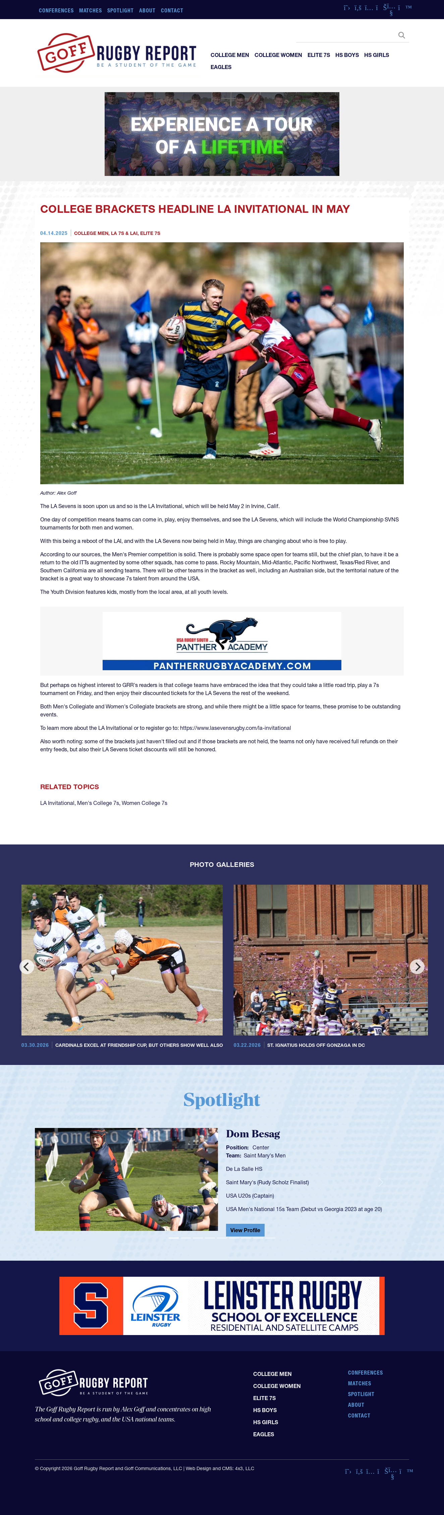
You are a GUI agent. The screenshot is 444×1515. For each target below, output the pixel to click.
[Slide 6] (234, 1238)
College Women (278, 55)
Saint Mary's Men (265, 1155)
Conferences (56, 10)
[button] (63, 1182)
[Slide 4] (210, 1238)
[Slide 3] (198, 1238)
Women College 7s (144, 803)
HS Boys (347, 55)
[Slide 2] (186, 1238)
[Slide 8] (258, 1238)
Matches (90, 10)
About (147, 10)
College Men (230, 55)
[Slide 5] (222, 1238)
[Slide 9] (270, 1238)
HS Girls (376, 55)
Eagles (221, 67)
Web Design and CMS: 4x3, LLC (220, 1468)
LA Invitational (57, 803)
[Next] (417, 966)
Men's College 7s (98, 803)
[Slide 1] (174, 1238)
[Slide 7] (246, 1238)
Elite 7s (319, 55)
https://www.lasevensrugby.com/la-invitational (235, 727)
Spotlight (120, 10)
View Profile (245, 1230)
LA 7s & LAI (124, 233)
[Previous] (26, 966)
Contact (172, 10)
